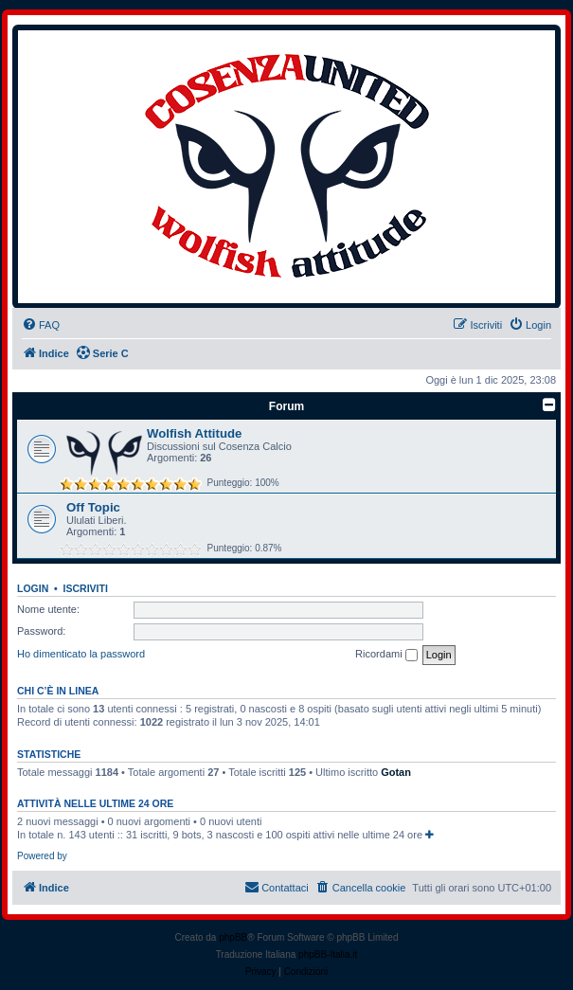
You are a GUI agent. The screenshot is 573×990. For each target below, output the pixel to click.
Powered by (42, 856)
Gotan (396, 772)
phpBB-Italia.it (327, 954)
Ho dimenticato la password (81, 653)
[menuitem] (41, 325)
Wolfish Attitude (194, 433)
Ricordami (386, 654)
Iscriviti (85, 588)
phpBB (233, 937)
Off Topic (93, 507)
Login (32, 588)
